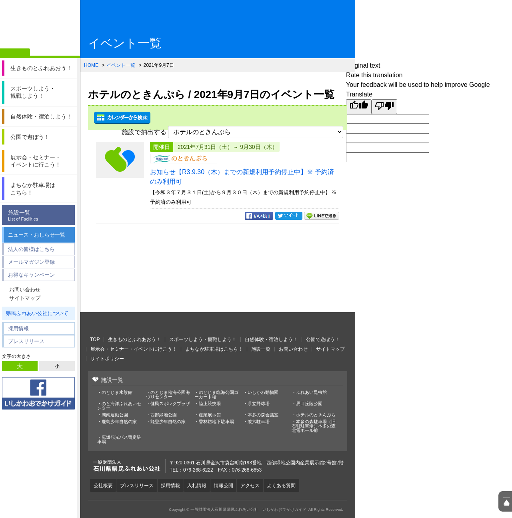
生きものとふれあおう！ (134, 339)
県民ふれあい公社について (37, 313)
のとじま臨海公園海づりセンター (168, 394)
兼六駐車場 (259, 422)
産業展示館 (210, 415)
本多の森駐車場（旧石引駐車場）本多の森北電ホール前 (314, 426)
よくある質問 (288, 485)
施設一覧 (40, 215)
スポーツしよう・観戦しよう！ (202, 339)
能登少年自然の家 (168, 422)
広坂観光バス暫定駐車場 (119, 439)
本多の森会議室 (263, 415)
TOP (95, 339)
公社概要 (103, 485)
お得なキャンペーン (31, 275)
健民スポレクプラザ (170, 404)
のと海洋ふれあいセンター (119, 406)
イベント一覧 (120, 65)
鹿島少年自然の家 (119, 422)
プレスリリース (26, 341)
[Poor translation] (384, 106)
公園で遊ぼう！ (323, 339)
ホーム (15, 53)
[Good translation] (359, 106)
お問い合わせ (24, 289)
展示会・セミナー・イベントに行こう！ (133, 349)
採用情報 (18, 328)
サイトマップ (24, 298)
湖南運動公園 (115, 415)
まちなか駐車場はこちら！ (214, 349)
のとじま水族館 (117, 392)
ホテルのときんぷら (316, 415)
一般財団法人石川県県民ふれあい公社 (132, 324)
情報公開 (228, 485)
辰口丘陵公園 (309, 404)
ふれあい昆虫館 (311, 392)
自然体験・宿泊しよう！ (271, 339)
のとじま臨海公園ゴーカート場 (216, 394)
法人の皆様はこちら (31, 249)
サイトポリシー (107, 358)
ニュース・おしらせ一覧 (36, 235)
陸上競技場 (210, 404)
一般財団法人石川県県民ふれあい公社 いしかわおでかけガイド (40, 26)
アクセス (256, 485)
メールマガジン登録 (31, 262)
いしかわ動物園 (263, 392)
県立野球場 (259, 404)
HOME (91, 65)
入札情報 (200, 485)
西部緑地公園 (163, 415)
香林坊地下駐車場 (216, 422)
